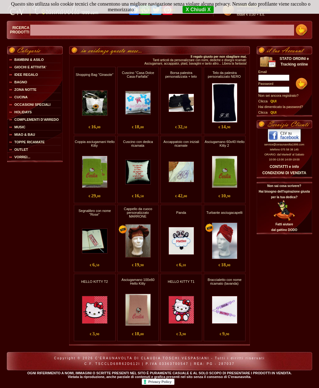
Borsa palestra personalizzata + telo (181, 74)
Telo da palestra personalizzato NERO (224, 74)
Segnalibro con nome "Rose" (95, 212)
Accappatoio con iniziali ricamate (181, 143)
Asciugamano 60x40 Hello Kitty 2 (225, 143)
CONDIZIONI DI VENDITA (284, 173)
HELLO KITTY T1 (181, 281)
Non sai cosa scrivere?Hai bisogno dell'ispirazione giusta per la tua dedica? (284, 191)
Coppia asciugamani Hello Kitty (95, 143)
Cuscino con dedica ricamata (138, 143)
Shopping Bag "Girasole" (94, 74)
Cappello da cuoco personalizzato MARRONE (138, 212)
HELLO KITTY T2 (94, 281)
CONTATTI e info (284, 167)
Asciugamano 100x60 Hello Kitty (138, 281)
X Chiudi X (198, 9)
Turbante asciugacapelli (225, 212)
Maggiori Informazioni (155, 10)
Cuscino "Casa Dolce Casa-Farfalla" (138, 74)
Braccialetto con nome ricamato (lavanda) (225, 281)
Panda (181, 212)
